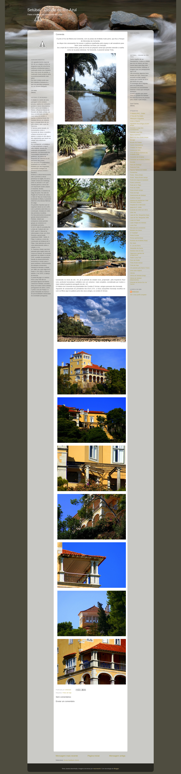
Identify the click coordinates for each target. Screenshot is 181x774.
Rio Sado (133, 243)
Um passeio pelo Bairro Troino (140, 268)
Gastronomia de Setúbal (138, 195)
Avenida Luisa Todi (136, 132)
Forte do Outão (135, 187)
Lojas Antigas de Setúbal (138, 222)
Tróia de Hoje (134, 265)
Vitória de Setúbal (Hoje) (138, 275)
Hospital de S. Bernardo (137, 205)
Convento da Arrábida (137, 157)
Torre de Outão (135, 260)
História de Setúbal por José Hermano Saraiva (139, 201)
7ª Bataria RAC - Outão (137, 113)
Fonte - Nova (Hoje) (136, 175)
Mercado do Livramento (137, 228)
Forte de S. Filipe (135, 185)
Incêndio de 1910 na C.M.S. (139, 210)
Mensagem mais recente (67, 756)
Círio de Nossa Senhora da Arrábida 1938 (139, 153)
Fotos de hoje (67, 693)
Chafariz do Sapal (136, 147)
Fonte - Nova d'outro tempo (139, 177)
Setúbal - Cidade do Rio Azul (52, 10)
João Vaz (133, 212)
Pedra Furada (134, 235)
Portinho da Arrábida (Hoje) (139, 240)
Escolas (132, 162)
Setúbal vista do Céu (137, 251)
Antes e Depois (135, 121)
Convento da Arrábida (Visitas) (140, 159)
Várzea (132, 273)
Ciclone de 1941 (135, 150)
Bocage (132, 140)
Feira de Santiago (136, 164)
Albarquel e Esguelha (137, 118)
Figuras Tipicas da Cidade (138, 170)
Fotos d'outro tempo (136, 190)
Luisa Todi (133, 225)
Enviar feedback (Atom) (71, 760)
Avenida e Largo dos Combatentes (136, 128)
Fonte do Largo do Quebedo (139, 180)
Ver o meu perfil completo (138, 294)
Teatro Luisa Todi (135, 257)
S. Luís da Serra (135, 245)
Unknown (135, 292)
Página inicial (93, 756)
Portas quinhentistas (136, 238)
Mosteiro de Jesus (136, 230)
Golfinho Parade (135, 198)
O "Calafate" (134, 233)
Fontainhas (133, 172)
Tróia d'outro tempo (136, 263)
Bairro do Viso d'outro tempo (139, 137)
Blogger (116, 768)
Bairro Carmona (135, 135)
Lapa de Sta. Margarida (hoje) (139, 215)
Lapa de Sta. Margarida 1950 (139, 217)
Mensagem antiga (117, 756)
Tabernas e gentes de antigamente (137, 254)
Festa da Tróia (134, 167)
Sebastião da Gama (136, 248)
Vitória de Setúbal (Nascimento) (136, 279)
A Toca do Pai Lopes (136, 116)
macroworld (97, 768)
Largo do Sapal (135, 220)
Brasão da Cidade (136, 142)
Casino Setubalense (136, 145)
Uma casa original (136, 270)
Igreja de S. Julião (136, 207)
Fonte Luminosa (135, 182)
